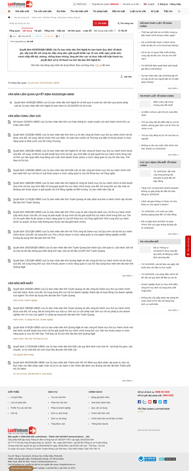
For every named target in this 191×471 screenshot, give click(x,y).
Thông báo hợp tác (99, 424)
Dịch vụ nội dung (58, 418)
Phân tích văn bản (59, 402)
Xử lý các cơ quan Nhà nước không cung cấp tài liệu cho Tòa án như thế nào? (158, 55)
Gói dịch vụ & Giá (131, 4)
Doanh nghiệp (31, 300)
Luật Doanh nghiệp (35, 468)
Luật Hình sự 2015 (67, 468)
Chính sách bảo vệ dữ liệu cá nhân (107, 418)
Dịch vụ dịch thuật (59, 413)
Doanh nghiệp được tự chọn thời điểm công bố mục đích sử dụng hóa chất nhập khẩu (159, 287)
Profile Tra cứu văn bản (21, 408)
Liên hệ (14, 413)
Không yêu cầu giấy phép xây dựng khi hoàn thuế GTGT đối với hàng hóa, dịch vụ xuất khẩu (160, 300)
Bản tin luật (118, 11)
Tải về (98, 65)
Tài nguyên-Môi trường (23, 355)
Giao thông (47, 374)
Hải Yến (126, 76)
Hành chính (18, 300)
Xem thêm (127, 276)
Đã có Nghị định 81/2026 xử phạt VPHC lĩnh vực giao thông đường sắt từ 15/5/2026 (159, 224)
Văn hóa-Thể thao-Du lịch (36, 339)
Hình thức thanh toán (100, 402)
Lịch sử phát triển (18, 402)
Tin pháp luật (100, 11)
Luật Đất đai (51, 468)
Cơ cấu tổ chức (20, 374)
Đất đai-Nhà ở (34, 374)
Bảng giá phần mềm (100, 397)
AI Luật (155, 11)
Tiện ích (168, 11)
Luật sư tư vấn (138, 11)
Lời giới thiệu (16, 397)
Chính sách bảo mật (100, 413)
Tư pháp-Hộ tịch (32, 319)
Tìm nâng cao (125, 23)
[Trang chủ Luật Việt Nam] (20, 4)
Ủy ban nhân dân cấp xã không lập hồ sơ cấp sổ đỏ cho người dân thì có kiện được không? (160, 78)
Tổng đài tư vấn (58, 424)
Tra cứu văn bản (43, 11)
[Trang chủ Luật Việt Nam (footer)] (22, 433)
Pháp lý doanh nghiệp (61, 408)
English (149, 4)
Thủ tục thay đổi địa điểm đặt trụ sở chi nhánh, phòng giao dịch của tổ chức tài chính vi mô (160, 125)
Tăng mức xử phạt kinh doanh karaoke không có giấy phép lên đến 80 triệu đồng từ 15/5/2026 (159, 191)
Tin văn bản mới (79, 11)
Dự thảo (61, 11)
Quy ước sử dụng (99, 408)
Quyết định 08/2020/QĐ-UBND (43, 83)
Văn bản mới (22, 11)
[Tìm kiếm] (100, 23)
